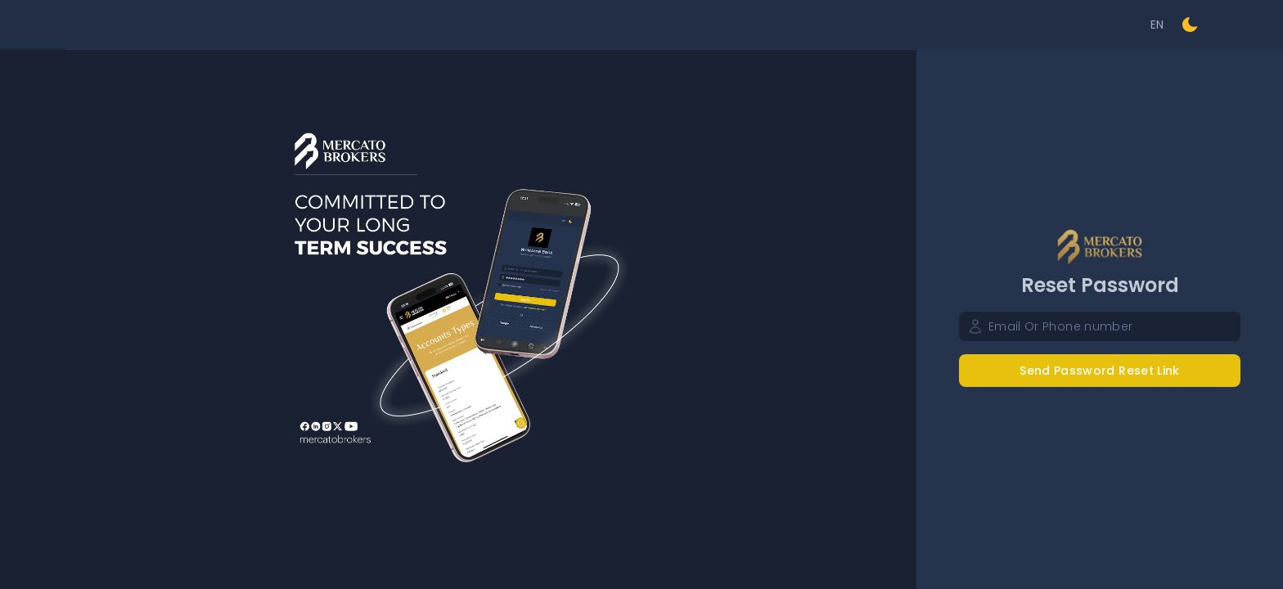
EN (1157, 24)
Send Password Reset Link (1099, 370)
